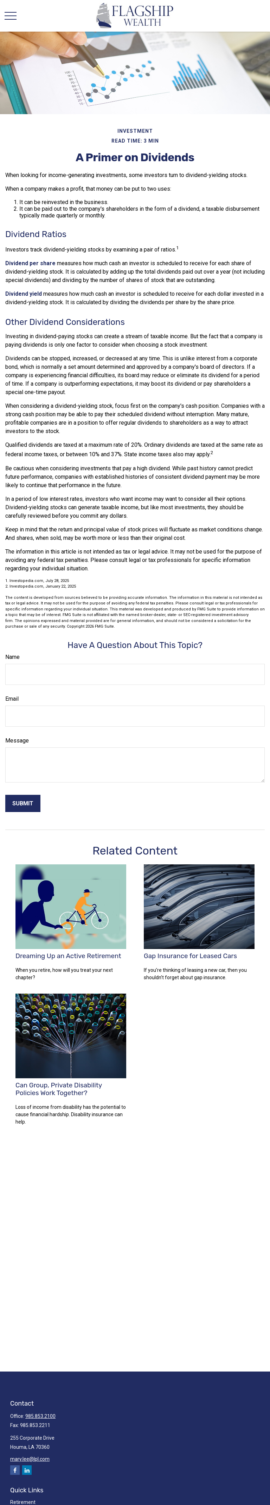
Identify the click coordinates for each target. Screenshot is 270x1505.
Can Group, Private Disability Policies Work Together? (58, 1089)
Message (17, 740)
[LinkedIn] (27, 1470)
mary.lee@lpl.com (30, 1459)
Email (12, 698)
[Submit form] (22, 803)
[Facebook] (15, 1470)
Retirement (23, 1502)
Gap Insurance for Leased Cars (190, 956)
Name (12, 657)
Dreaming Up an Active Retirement (68, 956)
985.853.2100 (40, 1416)
